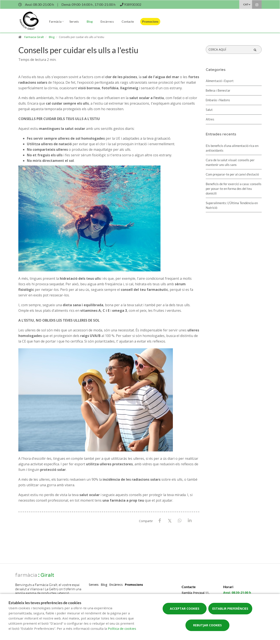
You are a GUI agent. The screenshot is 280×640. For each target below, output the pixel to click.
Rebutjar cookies (207, 625)
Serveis (74, 21)
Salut (209, 110)
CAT (245, 4)
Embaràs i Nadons (218, 100)
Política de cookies (122, 628)
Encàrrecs (107, 21)
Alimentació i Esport (220, 81)
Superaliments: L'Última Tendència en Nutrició (232, 205)
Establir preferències (230, 608)
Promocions (150, 21)
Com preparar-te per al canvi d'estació (232, 174)
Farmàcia (55, 21)
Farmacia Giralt (34, 37)
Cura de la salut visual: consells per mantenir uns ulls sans (230, 162)
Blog (90, 21)
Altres (210, 119)
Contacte (128, 21)
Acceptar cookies (184, 608)
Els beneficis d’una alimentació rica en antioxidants (232, 148)
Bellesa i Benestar (218, 90)
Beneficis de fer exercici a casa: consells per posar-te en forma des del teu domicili (233, 188)
